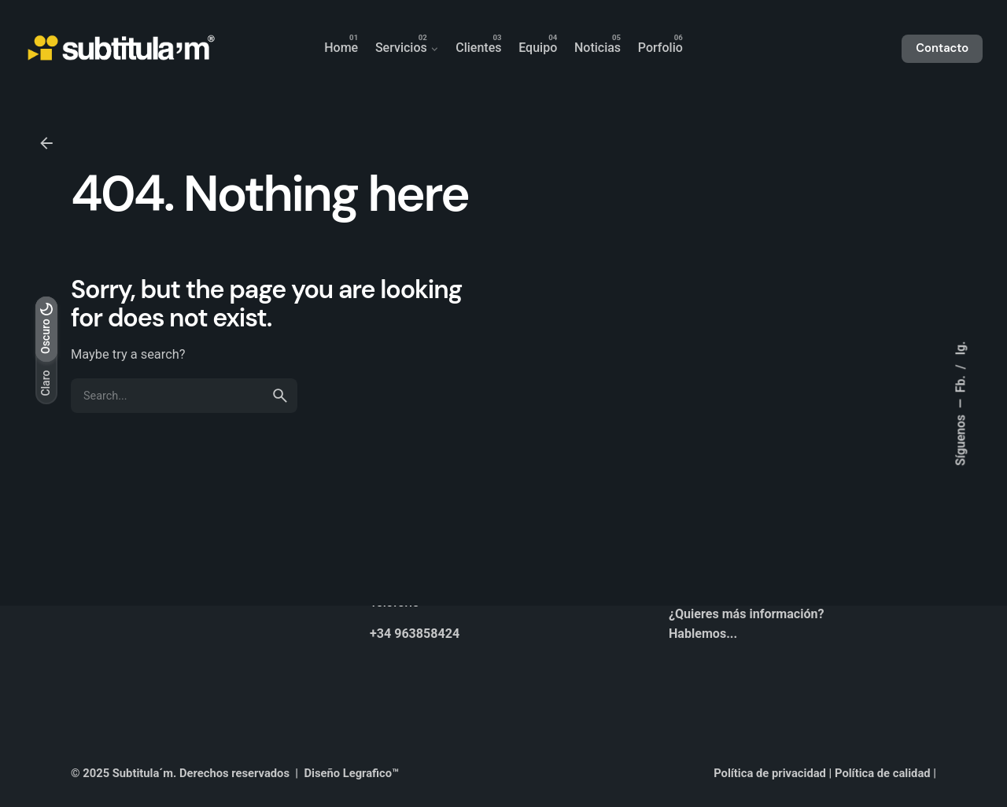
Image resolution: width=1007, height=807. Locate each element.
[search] (280, 395)
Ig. (961, 348)
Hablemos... (703, 633)
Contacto (942, 48)
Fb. (961, 383)
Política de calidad (883, 773)
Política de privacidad (770, 773)
